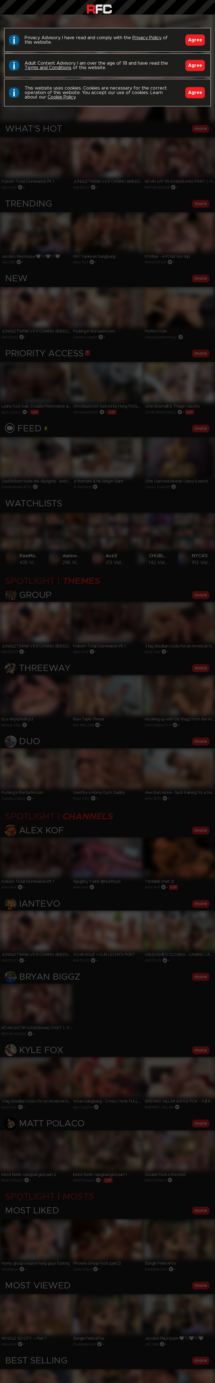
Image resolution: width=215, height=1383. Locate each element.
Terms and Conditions (48, 67)
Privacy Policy (147, 38)
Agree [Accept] (195, 40)
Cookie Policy (61, 97)
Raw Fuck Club (99, 8)
